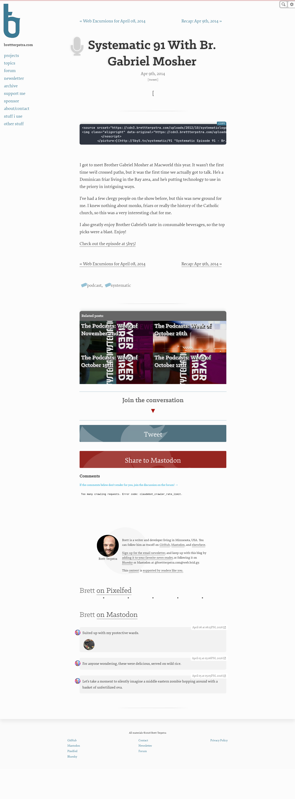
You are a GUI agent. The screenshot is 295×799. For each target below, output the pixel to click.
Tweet (153, 80)
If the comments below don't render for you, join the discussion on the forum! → (129, 485)
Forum (142, 781)
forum (10, 70)
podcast (94, 285)
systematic (121, 285)
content (134, 577)
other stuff (14, 124)
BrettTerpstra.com (18, 45)
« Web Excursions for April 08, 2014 (112, 21)
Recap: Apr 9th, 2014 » (201, 21)
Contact (143, 770)
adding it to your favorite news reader (147, 563)
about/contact (16, 108)
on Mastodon (117, 652)
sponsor (11, 101)
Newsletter (145, 776)
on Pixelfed (114, 602)
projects (11, 55)
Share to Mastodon (153, 460)
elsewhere (198, 550)
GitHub (165, 550)
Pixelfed (72, 781)
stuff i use (13, 116)
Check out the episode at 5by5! (108, 243)
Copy (221, 123)
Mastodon (178, 550)
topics (9, 63)
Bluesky (127, 568)
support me (14, 93)
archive (11, 86)
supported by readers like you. (163, 577)
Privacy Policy (219, 770)
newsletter (14, 78)
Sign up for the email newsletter (143, 558)
